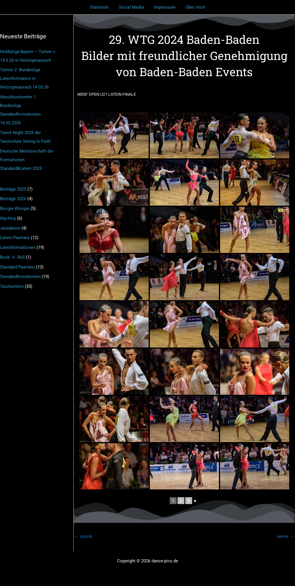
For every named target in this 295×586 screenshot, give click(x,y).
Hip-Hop (8, 218)
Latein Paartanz (15, 237)
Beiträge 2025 (13, 189)
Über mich (193, 7)
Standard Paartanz (17, 267)
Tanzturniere (12, 286)
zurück (83, 536)
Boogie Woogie (14, 208)
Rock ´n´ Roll (12, 257)
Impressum (164, 7)
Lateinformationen (17, 247)
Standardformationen (20, 276)
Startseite (101, 7)
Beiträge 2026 (13, 198)
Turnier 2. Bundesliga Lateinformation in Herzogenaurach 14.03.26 (24, 78)
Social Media (132, 7)
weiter (285, 536)
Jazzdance (10, 228)
